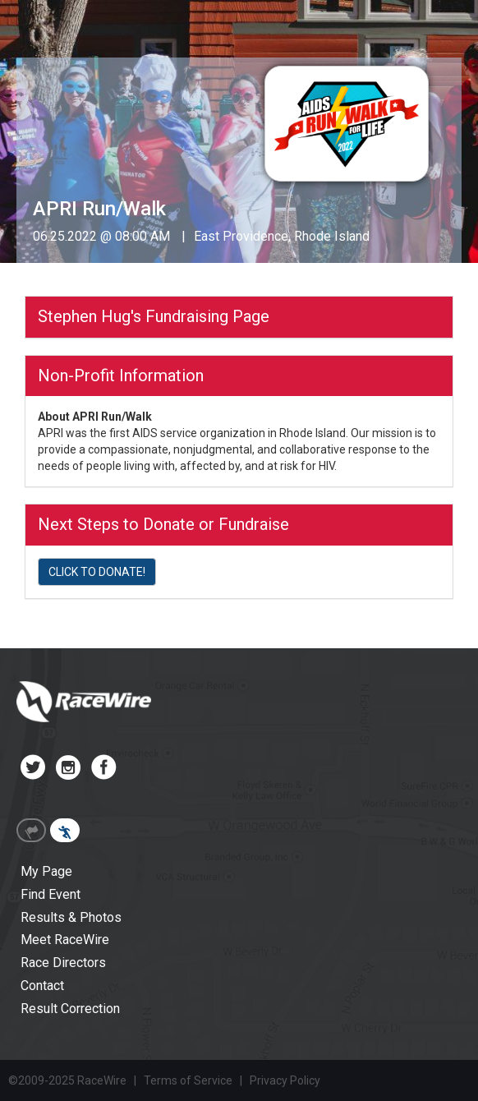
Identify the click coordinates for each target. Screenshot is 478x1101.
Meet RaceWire (65, 939)
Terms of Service (188, 1080)
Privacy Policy (285, 1080)
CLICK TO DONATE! (96, 571)
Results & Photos (71, 917)
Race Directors (63, 962)
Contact (42, 985)
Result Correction (70, 1008)
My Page (46, 871)
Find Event (50, 894)
